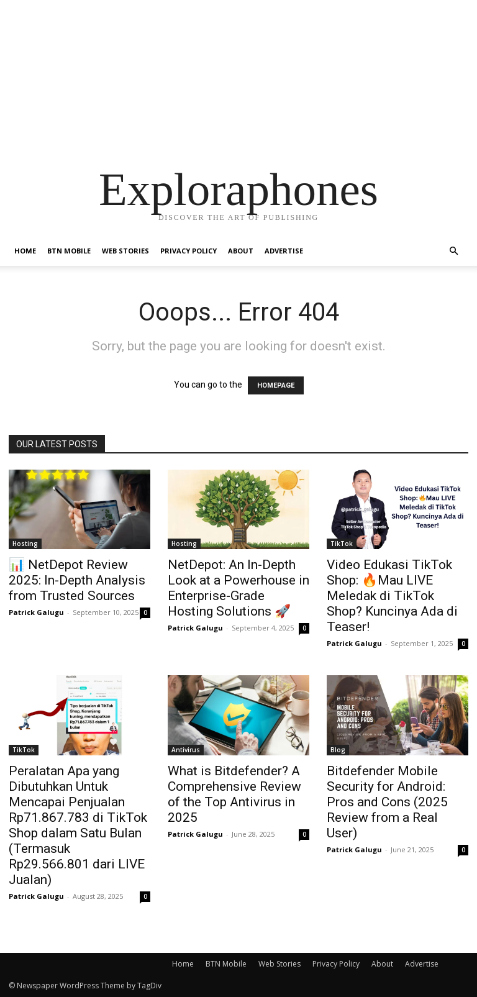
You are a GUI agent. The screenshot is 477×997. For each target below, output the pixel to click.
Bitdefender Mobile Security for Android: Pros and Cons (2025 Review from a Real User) (387, 801)
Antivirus (185, 749)
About (240, 250)
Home (25, 250)
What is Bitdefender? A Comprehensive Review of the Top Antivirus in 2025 (234, 794)
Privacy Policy (188, 250)
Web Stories (125, 250)
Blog (337, 749)
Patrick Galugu (36, 612)
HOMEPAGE (275, 385)
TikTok (341, 543)
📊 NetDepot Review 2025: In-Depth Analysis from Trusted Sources (77, 580)
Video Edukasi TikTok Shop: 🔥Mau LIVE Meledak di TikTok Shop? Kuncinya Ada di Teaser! (392, 595)
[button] (453, 251)
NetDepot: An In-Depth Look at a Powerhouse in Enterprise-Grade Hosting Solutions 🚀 (238, 588)
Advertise (284, 250)
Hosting (25, 543)
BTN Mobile (69, 250)
